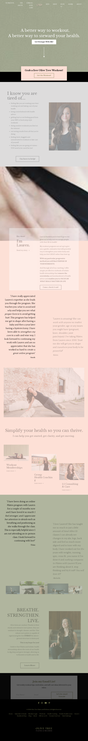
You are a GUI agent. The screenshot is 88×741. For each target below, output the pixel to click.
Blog (30, 716)
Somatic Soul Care (54, 716)
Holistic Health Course (65, 714)
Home (11, 714)
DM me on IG (43, 716)
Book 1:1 (77, 714)
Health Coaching (52, 714)
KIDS (47, 4)
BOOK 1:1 (63, 5)
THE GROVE (20, 4)
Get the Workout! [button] (44, 75)
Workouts (42, 714)
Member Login (32, 714)
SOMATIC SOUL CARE (29, 5)
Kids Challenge (66, 716)
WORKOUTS (10, 3)
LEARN (70, 4)
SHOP (55, 4)
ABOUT (79, 4)
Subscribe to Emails (20, 714)
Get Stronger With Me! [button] (44, 42)
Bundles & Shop (21, 716)
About (35, 716)
